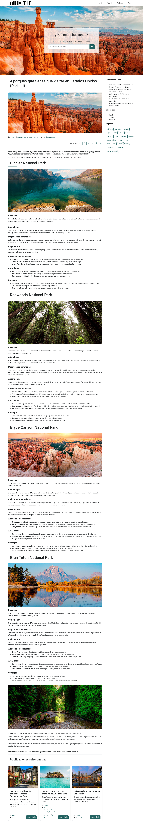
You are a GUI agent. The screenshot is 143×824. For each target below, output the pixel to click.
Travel (109, 3)
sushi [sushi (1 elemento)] (127, 140)
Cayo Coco (47, 810)
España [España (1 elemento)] (109, 133)
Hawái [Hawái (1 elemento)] (121, 133)
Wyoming (36, 137)
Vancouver (84, 818)
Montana (26, 137)
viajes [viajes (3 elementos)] (120, 144)
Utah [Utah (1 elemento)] (114, 144)
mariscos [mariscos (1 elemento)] (110, 136)
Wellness (120, 3)
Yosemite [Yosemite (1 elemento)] (120, 147)
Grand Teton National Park (17, 613)
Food (129, 3)
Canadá (78, 818)
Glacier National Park (15, 219)
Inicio (100, 3)
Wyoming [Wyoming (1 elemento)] (127, 144)
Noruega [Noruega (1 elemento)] (123, 136)
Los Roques (47, 814)
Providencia (47, 816)
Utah (31, 137)
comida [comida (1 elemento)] (126, 129)
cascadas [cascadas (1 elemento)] (118, 129)
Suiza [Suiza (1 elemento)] (121, 140)
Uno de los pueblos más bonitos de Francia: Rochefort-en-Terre (20, 793)
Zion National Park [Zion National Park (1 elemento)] (112, 151)
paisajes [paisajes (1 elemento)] (131, 136)
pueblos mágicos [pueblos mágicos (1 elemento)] (112, 140)
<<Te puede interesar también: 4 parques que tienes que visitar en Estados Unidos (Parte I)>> (43, 752)
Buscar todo (58, 44)
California (20, 137)
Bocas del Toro (48, 808)
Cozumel (52, 812)
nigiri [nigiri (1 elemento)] (116, 136)
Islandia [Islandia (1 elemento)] (127, 133)
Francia (20, 818)
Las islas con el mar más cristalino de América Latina (54, 792)
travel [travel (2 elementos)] (108, 144)
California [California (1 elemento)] (110, 129)
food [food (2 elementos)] (115, 133)
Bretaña (14, 818)
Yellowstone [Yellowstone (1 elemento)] (110, 147)
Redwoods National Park (16, 351)
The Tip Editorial (50, 137)
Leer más (31, 817)
